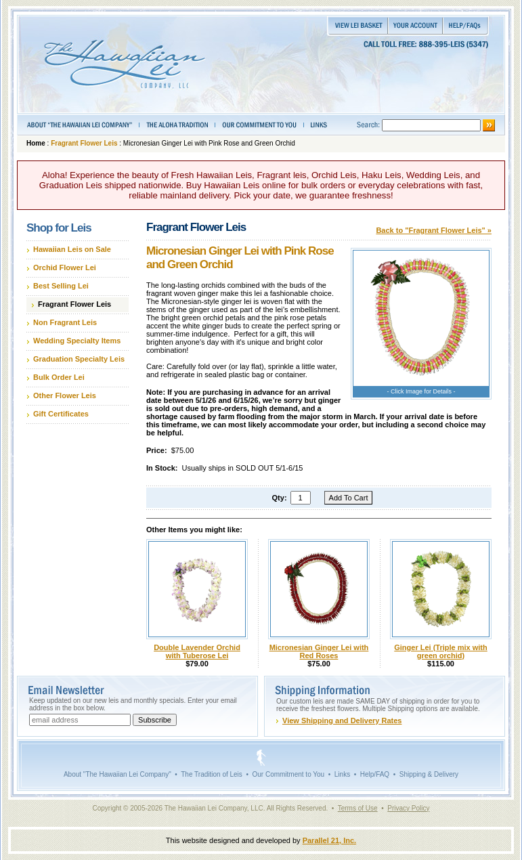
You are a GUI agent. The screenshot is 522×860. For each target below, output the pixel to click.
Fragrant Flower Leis (84, 143)
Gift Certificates (61, 414)
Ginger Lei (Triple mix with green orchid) (440, 651)
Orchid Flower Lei (64, 267)
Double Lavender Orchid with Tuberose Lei (197, 651)
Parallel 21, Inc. (330, 840)
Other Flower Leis (64, 395)
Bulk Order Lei (59, 377)
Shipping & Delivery (428, 774)
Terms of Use (358, 808)
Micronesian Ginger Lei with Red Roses (319, 651)
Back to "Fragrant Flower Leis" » (434, 230)
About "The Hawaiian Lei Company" (117, 774)
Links (342, 774)
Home (35, 143)
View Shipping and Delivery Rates (341, 720)
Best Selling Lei (61, 286)
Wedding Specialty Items (77, 341)
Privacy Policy (408, 808)
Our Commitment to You (288, 774)
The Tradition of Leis (211, 774)
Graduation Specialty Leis (79, 359)
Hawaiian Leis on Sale (72, 249)
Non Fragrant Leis (65, 322)
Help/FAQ (374, 774)
